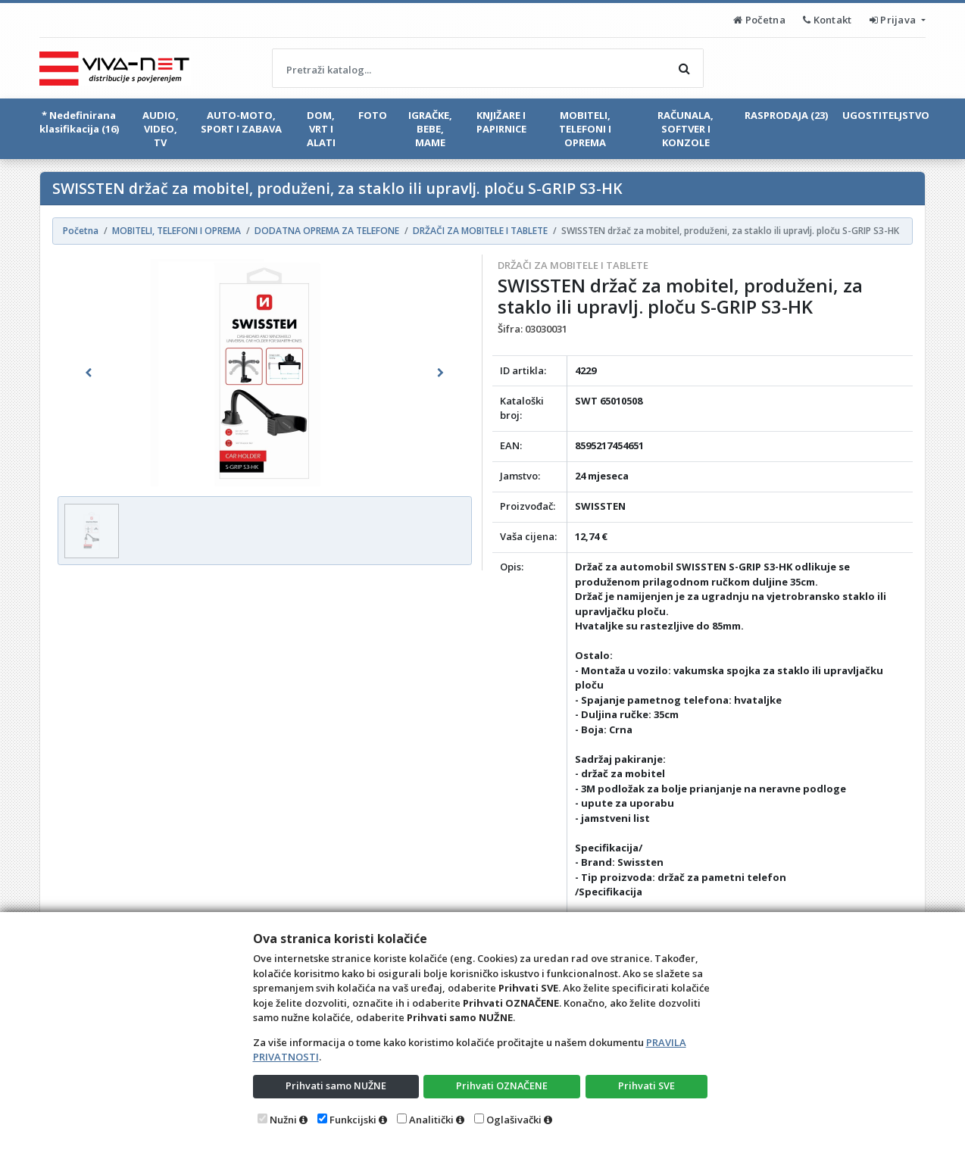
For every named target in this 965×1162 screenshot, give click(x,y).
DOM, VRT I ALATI (321, 128)
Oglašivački (514, 1119)
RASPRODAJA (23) (786, 115)
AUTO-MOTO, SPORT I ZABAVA (241, 122)
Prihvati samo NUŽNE (335, 1085)
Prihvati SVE (647, 1085)
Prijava (894, 20)
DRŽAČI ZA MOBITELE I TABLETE (573, 265)
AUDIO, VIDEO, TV (160, 128)
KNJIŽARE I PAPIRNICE (501, 122)
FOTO (372, 115)
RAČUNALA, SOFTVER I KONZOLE (685, 128)
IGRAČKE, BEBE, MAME (430, 128)
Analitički (431, 1119)
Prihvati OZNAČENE (501, 1085)
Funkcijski (352, 1119)
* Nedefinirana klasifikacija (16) (79, 122)
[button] (89, 372)
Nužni (283, 1119)
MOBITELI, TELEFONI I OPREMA (585, 128)
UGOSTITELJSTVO (885, 115)
